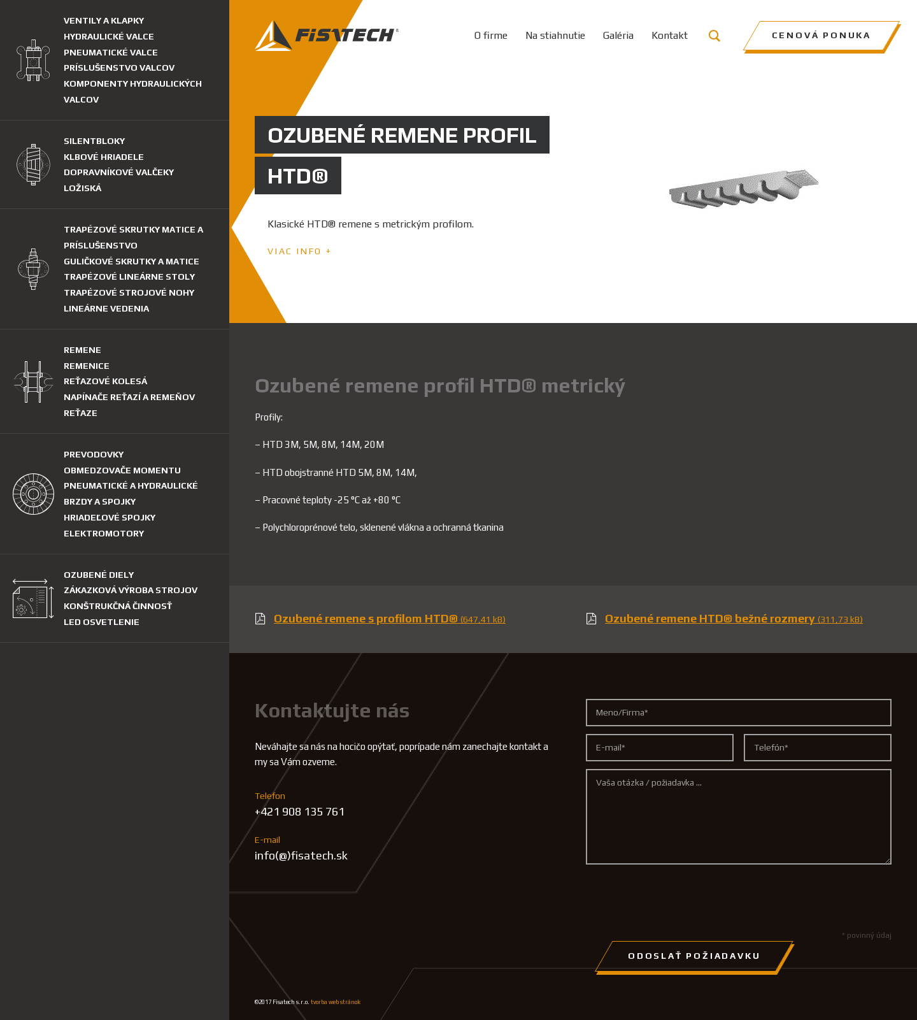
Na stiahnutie (555, 35)
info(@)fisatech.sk (301, 855)
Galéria (618, 35)
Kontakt (669, 35)
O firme (491, 35)
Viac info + (299, 251)
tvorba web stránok (335, 1002)
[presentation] (682, 897)
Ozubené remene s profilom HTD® (390, 618)
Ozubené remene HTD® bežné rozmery (734, 618)
